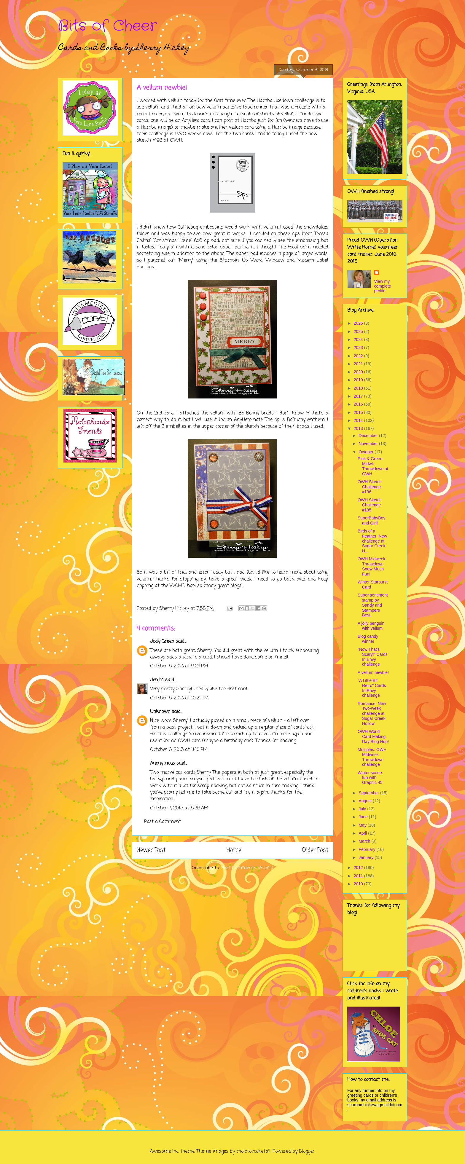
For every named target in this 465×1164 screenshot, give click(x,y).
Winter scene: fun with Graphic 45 (370, 777)
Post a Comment (162, 821)
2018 (359, 388)
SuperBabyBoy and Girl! (371, 520)
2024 (359, 339)
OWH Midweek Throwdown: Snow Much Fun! (371, 566)
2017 (359, 396)
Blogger (307, 1151)
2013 (359, 428)
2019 (359, 379)
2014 (359, 420)
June (364, 816)
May (363, 825)
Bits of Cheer (107, 26)
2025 (359, 331)
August (365, 800)
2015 (359, 412)
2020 (359, 371)
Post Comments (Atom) (247, 868)
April (363, 833)
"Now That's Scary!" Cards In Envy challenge (373, 656)
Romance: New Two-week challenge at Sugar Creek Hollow (372, 713)
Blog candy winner (368, 639)
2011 (359, 875)
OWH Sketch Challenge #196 (370, 486)
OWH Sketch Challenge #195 (370, 505)
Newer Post (151, 850)
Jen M (157, 680)
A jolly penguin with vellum (371, 626)
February (367, 849)
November (369, 443)
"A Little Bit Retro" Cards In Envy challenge (372, 688)
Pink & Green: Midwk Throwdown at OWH (373, 466)
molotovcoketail (253, 1151)
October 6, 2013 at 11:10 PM (179, 749)
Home (234, 850)
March (365, 841)
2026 (359, 323)
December (369, 435)
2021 (359, 363)
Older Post (315, 850)
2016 (359, 404)
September (369, 792)
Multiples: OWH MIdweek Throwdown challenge (372, 757)
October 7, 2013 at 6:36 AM (179, 808)
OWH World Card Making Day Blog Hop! (373, 736)
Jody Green (162, 641)
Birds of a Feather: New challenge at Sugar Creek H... (372, 541)
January (367, 857)
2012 (359, 867)
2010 (359, 883)
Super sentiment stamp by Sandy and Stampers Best (373, 605)
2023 (359, 347)
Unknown (160, 711)
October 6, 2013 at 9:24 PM (179, 666)
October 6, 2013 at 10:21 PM (179, 698)
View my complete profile (382, 286)
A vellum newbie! (373, 672)
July (363, 808)
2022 (359, 355)
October (367, 451)
